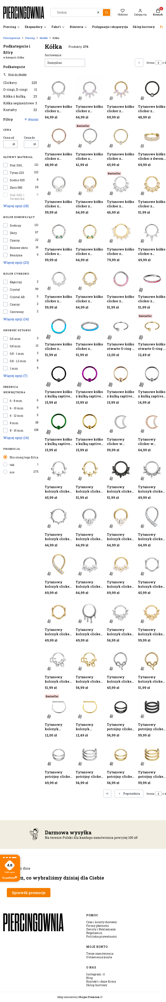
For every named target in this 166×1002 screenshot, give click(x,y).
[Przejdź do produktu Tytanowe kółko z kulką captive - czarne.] (59, 374)
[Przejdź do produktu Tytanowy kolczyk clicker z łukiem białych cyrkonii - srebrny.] (152, 517)
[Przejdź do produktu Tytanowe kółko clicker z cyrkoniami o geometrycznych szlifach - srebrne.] (90, 89)
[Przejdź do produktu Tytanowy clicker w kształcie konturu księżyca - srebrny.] (121, 422)
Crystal (15, 289)
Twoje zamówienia (99, 953)
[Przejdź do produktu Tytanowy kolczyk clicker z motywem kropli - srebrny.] (90, 612)
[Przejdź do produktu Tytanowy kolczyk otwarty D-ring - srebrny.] (59, 707)
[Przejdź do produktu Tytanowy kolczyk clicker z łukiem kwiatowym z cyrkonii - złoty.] (121, 564)
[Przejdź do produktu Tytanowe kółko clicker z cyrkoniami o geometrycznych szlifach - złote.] (121, 89)
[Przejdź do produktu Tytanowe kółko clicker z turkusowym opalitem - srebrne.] (59, 326)
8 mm (14, 423)
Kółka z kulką (20, 96)
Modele (44, 38)
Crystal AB (17, 297)
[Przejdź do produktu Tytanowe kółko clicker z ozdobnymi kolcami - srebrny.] (152, 231)
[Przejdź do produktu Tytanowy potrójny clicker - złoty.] (121, 754)
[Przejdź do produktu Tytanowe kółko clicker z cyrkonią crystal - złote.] (121, 136)
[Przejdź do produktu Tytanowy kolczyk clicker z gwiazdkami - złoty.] (90, 469)
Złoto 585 (16, 187)
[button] (106, 12)
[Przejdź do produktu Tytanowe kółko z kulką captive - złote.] (90, 422)
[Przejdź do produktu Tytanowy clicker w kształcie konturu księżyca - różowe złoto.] (152, 422)
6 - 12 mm (17, 416)
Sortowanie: (53, 55)
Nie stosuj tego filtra (24, 457)
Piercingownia (11, 38)
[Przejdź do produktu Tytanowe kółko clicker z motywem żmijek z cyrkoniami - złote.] (90, 231)
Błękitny (16, 282)
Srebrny (15, 225)
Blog (89, 978)
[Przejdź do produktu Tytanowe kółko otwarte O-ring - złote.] (152, 326)
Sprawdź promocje (28, 892)
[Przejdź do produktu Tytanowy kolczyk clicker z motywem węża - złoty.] (90, 659)
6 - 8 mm (16, 401)
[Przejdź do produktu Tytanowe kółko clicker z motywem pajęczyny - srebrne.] (121, 184)
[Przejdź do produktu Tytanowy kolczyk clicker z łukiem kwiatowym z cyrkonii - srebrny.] (90, 564)
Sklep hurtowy (96, 985)
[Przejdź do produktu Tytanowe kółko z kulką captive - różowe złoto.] (121, 374)
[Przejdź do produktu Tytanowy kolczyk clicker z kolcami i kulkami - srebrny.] (152, 469)
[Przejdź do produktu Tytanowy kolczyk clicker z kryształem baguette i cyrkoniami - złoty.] (121, 517)
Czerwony (17, 312)
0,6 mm (15, 339)
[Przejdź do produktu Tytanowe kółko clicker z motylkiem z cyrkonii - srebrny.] (59, 184)
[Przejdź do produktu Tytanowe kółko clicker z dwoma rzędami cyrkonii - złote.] (152, 136)
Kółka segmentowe (20, 103)
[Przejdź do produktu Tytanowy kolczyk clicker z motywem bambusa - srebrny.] (152, 564)
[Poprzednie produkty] (129, 794)
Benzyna (16, 255)
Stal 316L (16, 165)
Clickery (20, 82)
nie (12, 472)
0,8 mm (15, 346)
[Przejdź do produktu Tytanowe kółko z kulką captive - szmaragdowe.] (59, 422)
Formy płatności (97, 926)
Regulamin (94, 933)
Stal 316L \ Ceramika (17, 197)
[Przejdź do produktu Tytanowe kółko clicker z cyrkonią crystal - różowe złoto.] (59, 136)
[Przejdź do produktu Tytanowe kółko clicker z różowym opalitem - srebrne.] (121, 279)
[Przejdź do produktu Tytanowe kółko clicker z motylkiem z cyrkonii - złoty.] (90, 184)
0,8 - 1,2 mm (18, 361)
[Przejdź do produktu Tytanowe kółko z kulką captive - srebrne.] (152, 374)
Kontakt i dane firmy (101, 981)
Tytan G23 (17, 173)
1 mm (14, 368)
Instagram (94, 974)
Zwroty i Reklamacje (101, 929)
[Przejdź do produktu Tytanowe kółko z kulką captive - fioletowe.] (90, 374)
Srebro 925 (17, 180)
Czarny (15, 240)
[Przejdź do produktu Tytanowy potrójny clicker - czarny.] (121, 707)
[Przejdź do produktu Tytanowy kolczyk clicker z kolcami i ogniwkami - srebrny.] (59, 517)
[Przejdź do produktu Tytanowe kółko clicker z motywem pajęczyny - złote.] (152, 184)
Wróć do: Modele (15, 74)
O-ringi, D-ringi (20, 89)
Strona (150, 62)
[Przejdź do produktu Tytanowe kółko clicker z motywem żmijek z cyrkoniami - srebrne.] (59, 231)
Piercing (30, 38)
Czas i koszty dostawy (101, 922)
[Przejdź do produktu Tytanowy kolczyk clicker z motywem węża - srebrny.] (59, 659)
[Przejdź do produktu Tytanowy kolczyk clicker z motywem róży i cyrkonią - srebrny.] (121, 612)
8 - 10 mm (17, 430)
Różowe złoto (19, 248)
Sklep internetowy (78, 997)
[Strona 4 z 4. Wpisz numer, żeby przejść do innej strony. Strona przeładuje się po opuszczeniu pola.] (158, 63)
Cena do (29, 138)
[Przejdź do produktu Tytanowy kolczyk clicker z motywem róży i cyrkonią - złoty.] (152, 612)
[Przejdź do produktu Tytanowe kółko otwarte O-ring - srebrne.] (121, 326)
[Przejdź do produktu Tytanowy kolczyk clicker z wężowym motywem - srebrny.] (121, 659)
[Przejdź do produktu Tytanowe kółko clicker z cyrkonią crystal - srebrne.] (90, 136)
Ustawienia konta (99, 957)
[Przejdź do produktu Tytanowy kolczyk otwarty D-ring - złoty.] (90, 707)
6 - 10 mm (17, 408)
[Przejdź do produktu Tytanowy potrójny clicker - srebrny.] (59, 754)
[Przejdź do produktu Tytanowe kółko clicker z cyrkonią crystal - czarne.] (152, 89)
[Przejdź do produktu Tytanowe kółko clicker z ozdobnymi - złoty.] (121, 231)
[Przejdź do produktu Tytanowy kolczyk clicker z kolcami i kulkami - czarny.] (121, 469)
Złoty (13, 233)
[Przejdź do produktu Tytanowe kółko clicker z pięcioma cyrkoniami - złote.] (90, 279)
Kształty (20, 110)
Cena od (8, 138)
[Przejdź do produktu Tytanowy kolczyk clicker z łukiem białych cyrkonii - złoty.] (59, 564)
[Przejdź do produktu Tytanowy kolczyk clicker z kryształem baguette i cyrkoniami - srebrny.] (90, 517)
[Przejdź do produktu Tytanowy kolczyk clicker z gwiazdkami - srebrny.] (59, 469)
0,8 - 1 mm (17, 353)
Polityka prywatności (101, 936)
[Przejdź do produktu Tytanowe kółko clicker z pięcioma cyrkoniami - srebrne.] (59, 279)
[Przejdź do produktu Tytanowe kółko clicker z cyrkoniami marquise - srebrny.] (59, 89)
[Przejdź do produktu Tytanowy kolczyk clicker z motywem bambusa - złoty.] (59, 612)
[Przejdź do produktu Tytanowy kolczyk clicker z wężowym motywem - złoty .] (152, 659)
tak (12, 465)
